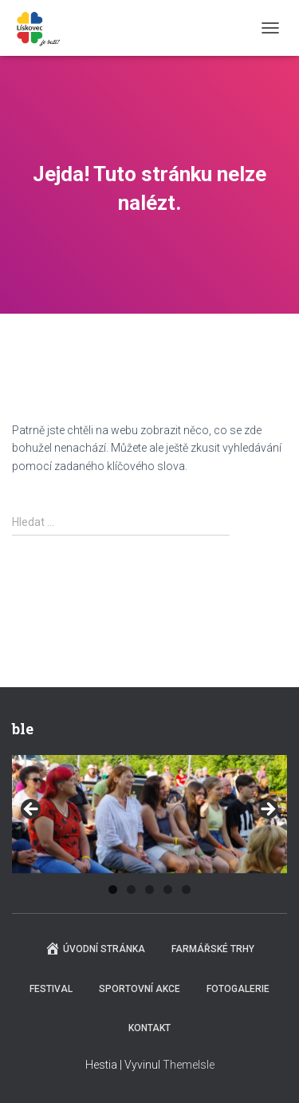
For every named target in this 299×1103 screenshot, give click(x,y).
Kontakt (149, 1028)
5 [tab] (186, 889)
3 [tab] (149, 889)
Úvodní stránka (95, 948)
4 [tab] (167, 889)
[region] (149, 814)
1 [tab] (112, 889)
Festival (51, 988)
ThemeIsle (188, 1064)
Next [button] (267, 810)
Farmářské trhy (212, 949)
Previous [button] (32, 810)
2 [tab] (131, 889)
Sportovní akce (139, 988)
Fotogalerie (238, 988)
